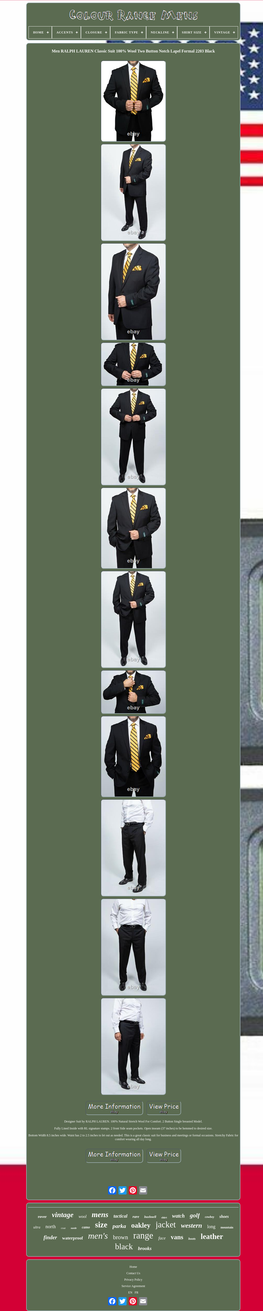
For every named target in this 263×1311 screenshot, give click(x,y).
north (50, 1226)
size (101, 1224)
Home (133, 1267)
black (124, 1246)
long (211, 1226)
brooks (145, 1248)
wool (83, 1216)
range (143, 1235)
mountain (227, 1227)
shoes (224, 1216)
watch (178, 1216)
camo (86, 1227)
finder (50, 1237)
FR (136, 1292)
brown (120, 1237)
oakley (141, 1225)
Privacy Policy (133, 1279)
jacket (166, 1224)
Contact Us (133, 1273)
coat (63, 1227)
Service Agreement (133, 1286)
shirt (164, 1217)
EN (130, 1292)
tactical (120, 1216)
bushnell (150, 1217)
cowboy (209, 1217)
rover (42, 1217)
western (191, 1225)
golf (195, 1215)
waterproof (72, 1238)
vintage (62, 1215)
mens (100, 1214)
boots (191, 1239)
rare (136, 1217)
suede (74, 1228)
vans (177, 1237)
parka (119, 1226)
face (161, 1238)
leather (212, 1236)
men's (98, 1236)
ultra (36, 1227)
